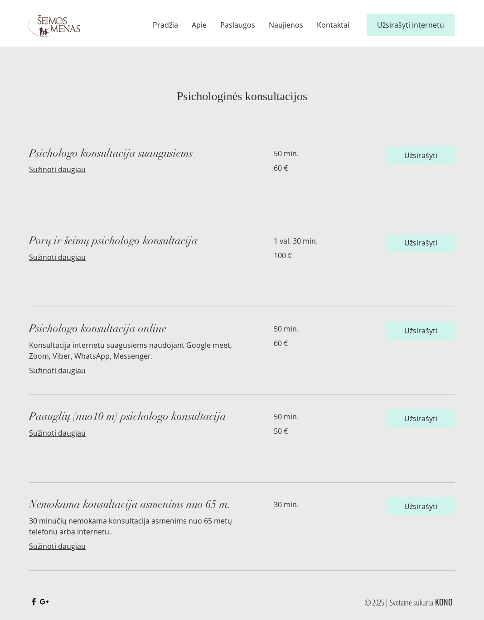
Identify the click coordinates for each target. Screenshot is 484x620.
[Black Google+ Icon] (44, 601)
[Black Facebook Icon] (34, 601)
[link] (140, 153)
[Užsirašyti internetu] (411, 25)
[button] (421, 155)
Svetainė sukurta (411, 602)
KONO (444, 602)
